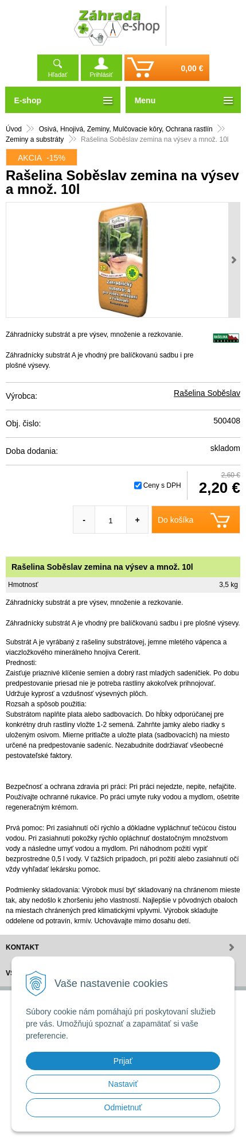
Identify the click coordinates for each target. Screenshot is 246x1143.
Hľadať (58, 74)
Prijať (123, 1061)
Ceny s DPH (162, 485)
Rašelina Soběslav (207, 393)
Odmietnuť (123, 1107)
